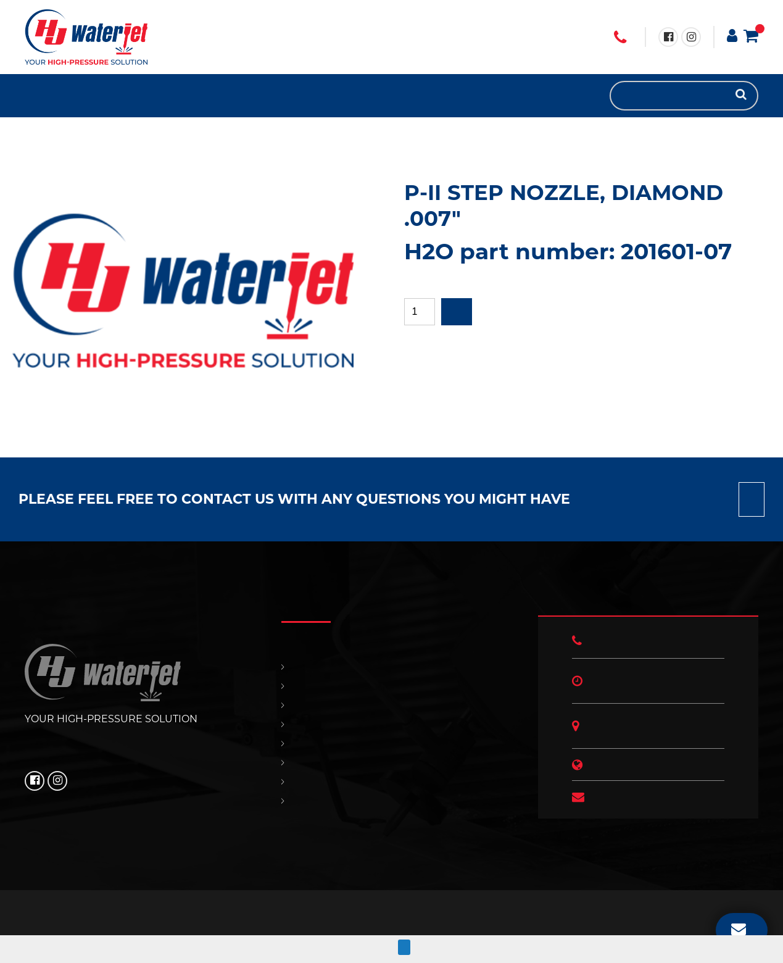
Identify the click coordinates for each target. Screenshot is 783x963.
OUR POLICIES (92, 95)
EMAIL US (738, 928)
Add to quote (456, 311)
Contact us (751, 499)
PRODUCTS (43, 95)
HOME (31, 95)
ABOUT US (117, 95)
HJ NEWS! (105, 95)
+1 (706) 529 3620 (620, 38)
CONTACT (80, 95)
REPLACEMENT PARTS (55, 95)
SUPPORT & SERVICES (68, 95)
